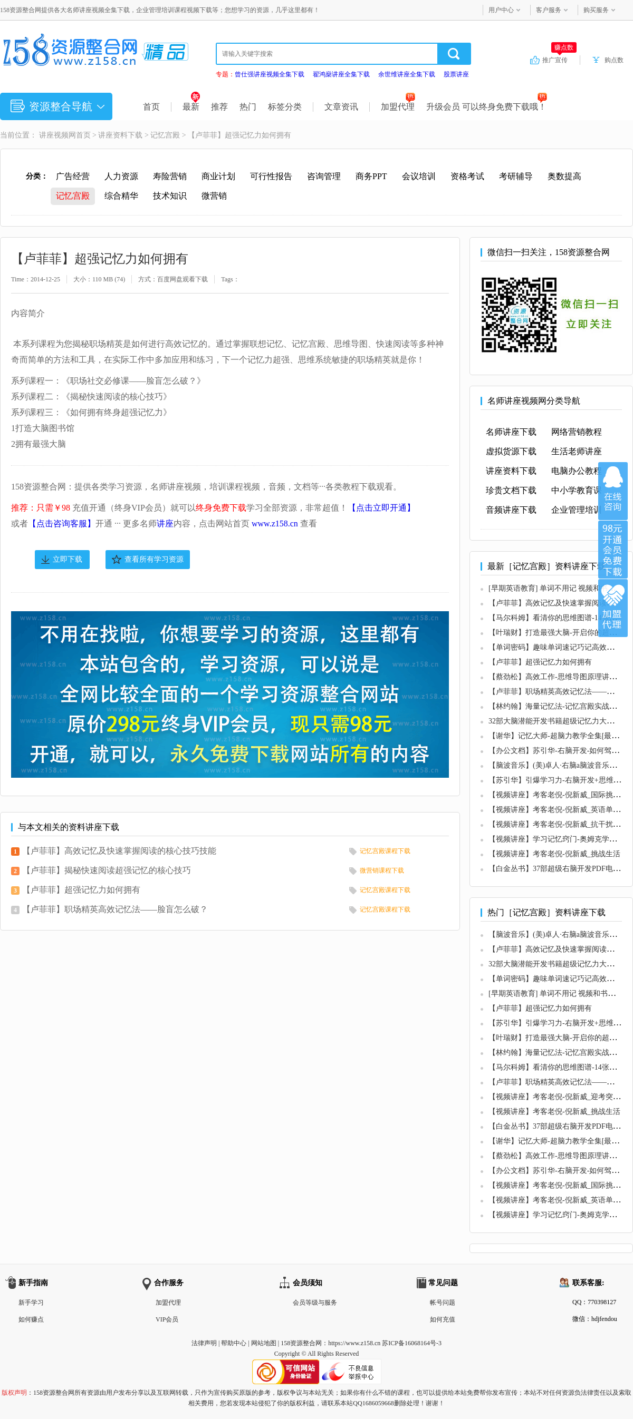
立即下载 (67, 559)
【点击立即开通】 (381, 507)
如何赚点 (31, 1319)
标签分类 (285, 106)
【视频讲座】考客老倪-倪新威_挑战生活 (554, 854)
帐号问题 (442, 1302)
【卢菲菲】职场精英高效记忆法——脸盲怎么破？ (115, 909)
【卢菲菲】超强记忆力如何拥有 (81, 889)
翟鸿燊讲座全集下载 (341, 74)
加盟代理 (398, 106)
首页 (151, 106)
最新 (191, 106)
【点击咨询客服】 (61, 523)
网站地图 (263, 1343)
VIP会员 (167, 1319)
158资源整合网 (301, 1343)
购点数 (614, 60)
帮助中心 (233, 1343)
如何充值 (442, 1319)
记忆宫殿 (165, 135)
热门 (247, 106)
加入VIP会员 (613, 550)
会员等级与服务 (315, 1302)
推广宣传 (559, 59)
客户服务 (548, 10)
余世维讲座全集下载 (406, 74)
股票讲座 (456, 74)
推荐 (219, 106)
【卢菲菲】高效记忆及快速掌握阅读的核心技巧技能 (119, 850)
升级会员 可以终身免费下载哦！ (486, 106)
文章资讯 (341, 106)
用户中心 (501, 10)
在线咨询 (613, 491)
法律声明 (204, 1343)
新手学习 (31, 1302)
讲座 (165, 523)
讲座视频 (54, 135)
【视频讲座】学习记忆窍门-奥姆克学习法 (556, 839)
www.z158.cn (275, 523)
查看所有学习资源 (154, 559)
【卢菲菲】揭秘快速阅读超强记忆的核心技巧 (106, 870)
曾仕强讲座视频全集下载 (269, 74)
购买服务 (596, 10)
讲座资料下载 (120, 135)
